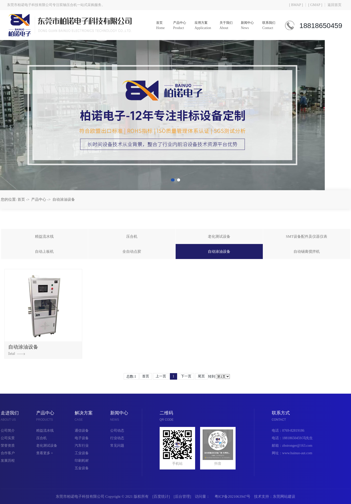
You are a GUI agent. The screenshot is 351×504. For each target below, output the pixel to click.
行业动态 (117, 438)
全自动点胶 (131, 251)
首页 (159, 26)
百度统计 (161, 496)
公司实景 (8, 438)
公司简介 (8, 430)
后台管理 (182, 496)
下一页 (186, 376)
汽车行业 (82, 445)
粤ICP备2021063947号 (232, 496)
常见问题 (117, 445)
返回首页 (335, 5)
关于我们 (224, 26)
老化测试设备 (219, 236)
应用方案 (201, 26)
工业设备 (82, 453)
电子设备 (82, 438)
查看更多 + (44, 453)
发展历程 (8, 460)
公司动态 (117, 430)
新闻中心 (245, 26)
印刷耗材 (82, 460)
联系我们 (267, 26)
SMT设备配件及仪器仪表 (306, 236)
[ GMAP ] (315, 5)
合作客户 (8, 453)
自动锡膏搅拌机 (307, 251)
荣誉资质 (8, 445)
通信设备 (82, 430)
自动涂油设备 (63, 199)
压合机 (131, 236)
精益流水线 (44, 236)
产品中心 (178, 26)
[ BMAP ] (296, 5)
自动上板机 (44, 251)
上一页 (161, 376)
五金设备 (82, 468)
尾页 (201, 376)
